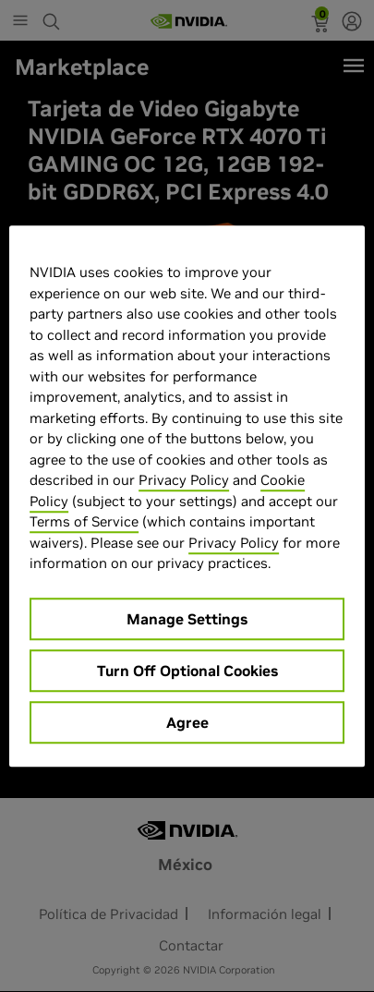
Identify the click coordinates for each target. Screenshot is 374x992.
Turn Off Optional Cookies (187, 670)
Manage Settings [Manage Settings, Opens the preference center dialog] (187, 619)
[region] (187, 496)
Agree (187, 722)
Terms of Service (84, 521)
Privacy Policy (184, 480)
